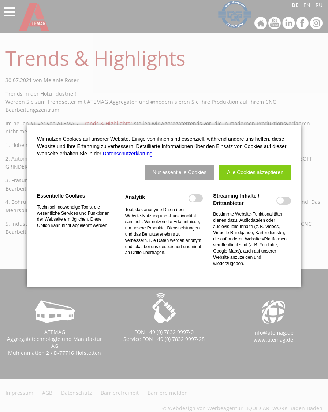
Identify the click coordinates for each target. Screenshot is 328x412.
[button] (179, 172)
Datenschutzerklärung (128, 154)
